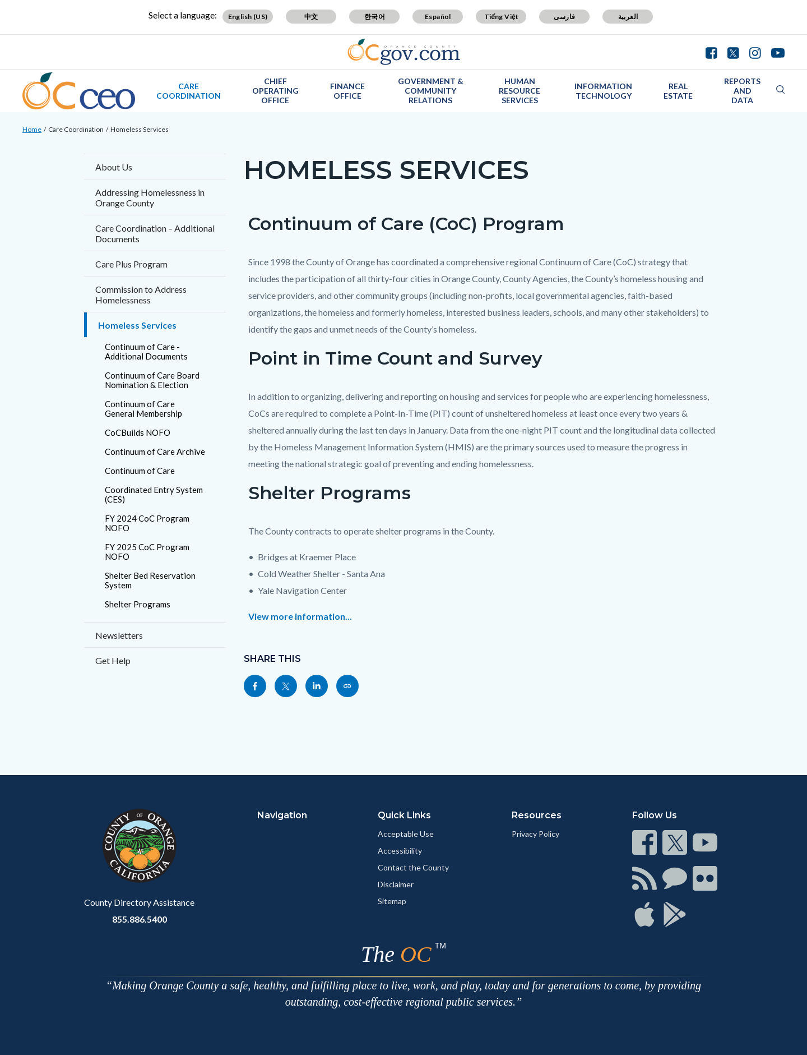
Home (31, 129)
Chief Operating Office (275, 90)
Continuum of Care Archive (155, 451)
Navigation (282, 815)
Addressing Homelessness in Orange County (150, 197)
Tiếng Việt (501, 16)
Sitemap (392, 901)
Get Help (113, 660)
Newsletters (119, 635)
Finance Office (347, 90)
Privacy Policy (535, 834)
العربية (628, 16)
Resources (537, 815)
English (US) (248, 16)
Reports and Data (742, 90)
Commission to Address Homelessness (141, 294)
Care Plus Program (131, 264)
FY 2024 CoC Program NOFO (147, 523)
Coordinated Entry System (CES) (154, 494)
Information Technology (603, 90)
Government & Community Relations (430, 90)
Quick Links (404, 815)
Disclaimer (396, 884)
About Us (113, 167)
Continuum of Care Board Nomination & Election (152, 380)
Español (438, 16)
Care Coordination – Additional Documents (155, 233)
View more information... (300, 616)
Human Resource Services (519, 90)
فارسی (564, 16)
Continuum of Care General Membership (143, 408)
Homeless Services (139, 129)
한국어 (374, 16)
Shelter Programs (137, 604)
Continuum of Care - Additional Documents (146, 351)
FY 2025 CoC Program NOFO (147, 551)
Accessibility (400, 850)
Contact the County (413, 867)
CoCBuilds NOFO (137, 432)
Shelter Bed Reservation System (150, 580)
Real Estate (678, 90)
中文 (311, 16)
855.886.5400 (139, 919)
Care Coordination (188, 90)
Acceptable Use (406, 834)
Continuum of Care (140, 471)
